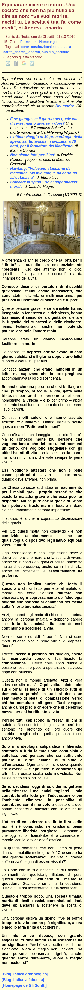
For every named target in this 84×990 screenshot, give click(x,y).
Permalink (28, 42)
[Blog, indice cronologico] (25, 974)
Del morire (65, 106)
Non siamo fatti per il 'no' (32, 155)
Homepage (48, 42)
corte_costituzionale (37, 47)
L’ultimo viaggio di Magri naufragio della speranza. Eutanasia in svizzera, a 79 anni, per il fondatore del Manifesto (46, 141)
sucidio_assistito (55, 52)
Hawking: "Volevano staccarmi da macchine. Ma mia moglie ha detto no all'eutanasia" (43, 173)
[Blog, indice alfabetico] (23, 980)
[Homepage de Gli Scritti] (24, 985)
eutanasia (63, 47)
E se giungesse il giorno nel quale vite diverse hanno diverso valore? (44, 121)
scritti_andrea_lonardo (21, 52)
